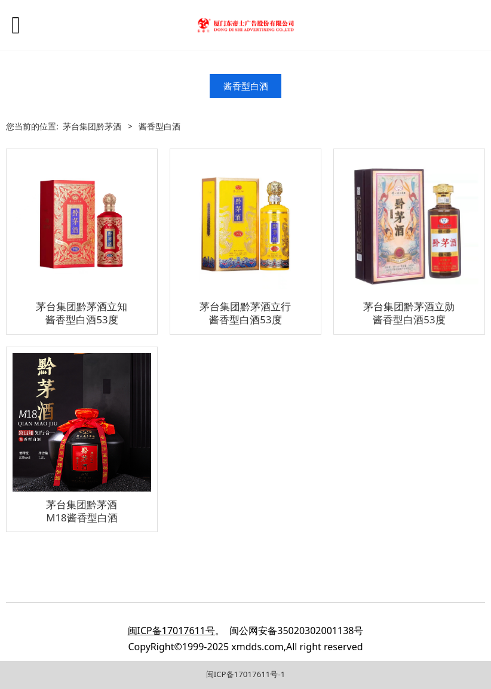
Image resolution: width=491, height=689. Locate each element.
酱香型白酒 (245, 86)
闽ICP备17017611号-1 (246, 674)
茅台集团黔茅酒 (92, 126)
